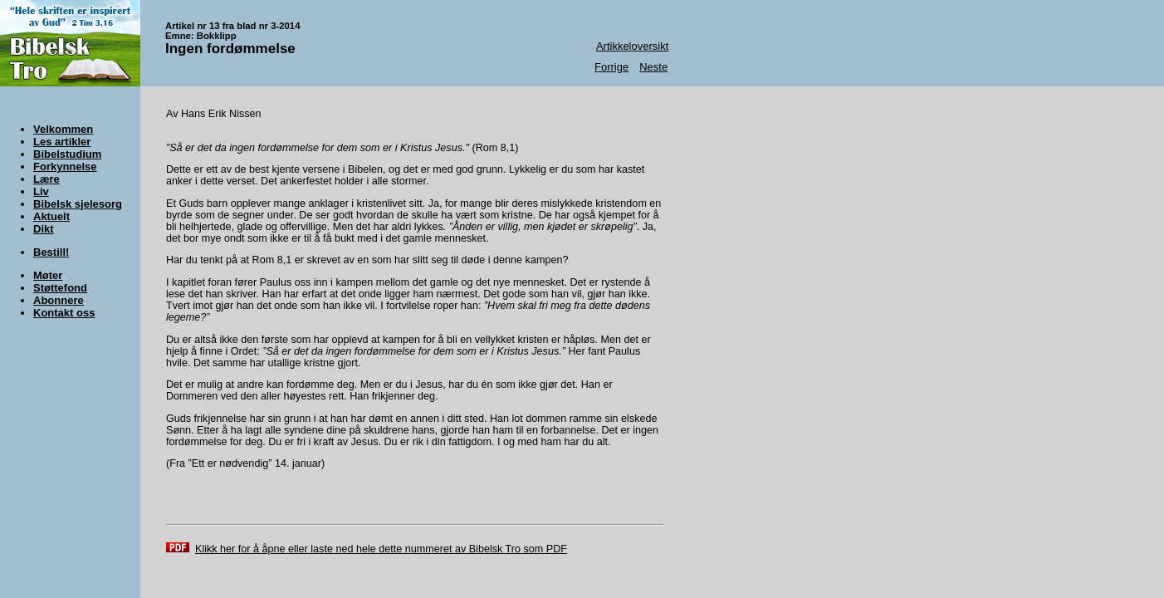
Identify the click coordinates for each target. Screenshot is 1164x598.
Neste (653, 67)
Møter (47, 275)
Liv (41, 191)
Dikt (43, 229)
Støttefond (60, 288)
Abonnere (58, 300)
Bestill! (51, 252)
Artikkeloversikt (632, 46)
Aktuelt (51, 216)
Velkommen (63, 129)
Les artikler (61, 141)
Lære (46, 179)
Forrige (611, 67)
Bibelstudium (67, 154)
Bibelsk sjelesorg (77, 204)
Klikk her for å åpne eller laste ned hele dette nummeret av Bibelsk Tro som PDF (381, 549)
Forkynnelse (65, 166)
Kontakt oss (64, 312)
